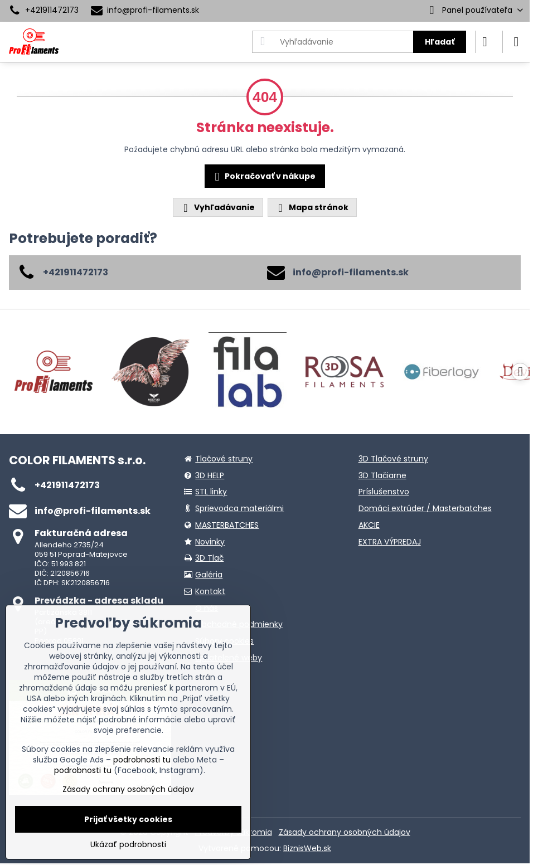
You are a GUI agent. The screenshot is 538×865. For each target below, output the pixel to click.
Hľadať (439, 41)
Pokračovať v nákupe (263, 177)
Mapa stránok (311, 207)
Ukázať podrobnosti (128, 844)
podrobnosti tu (142, 759)
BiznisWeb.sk (307, 848)
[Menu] (516, 42)
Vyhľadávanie (217, 207)
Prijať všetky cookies (128, 819)
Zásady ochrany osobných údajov (344, 832)
